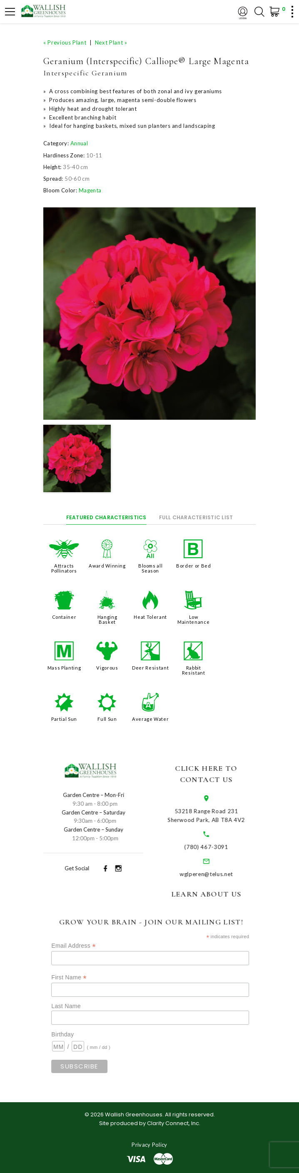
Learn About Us (216, 894)
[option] (149, 313)
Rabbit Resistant (193, 670)
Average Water (150, 719)
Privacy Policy (149, 1144)
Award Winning (107, 565)
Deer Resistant (150, 667)
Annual (79, 143)
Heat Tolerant (150, 617)
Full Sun (107, 719)
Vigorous (107, 667)
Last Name (80, 1006)
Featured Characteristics (106, 517)
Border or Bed (193, 565)
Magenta (90, 190)
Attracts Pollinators (64, 568)
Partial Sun (64, 719)
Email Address (87, 946)
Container (64, 617)
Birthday (76, 1034)
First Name (82, 977)
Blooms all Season (150, 568)
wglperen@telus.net (216, 874)
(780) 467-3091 (216, 847)
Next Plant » (111, 42)
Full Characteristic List (196, 517)
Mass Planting (64, 667)
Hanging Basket (107, 619)
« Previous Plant (64, 42)
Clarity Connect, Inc (173, 1123)
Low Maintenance (193, 619)
